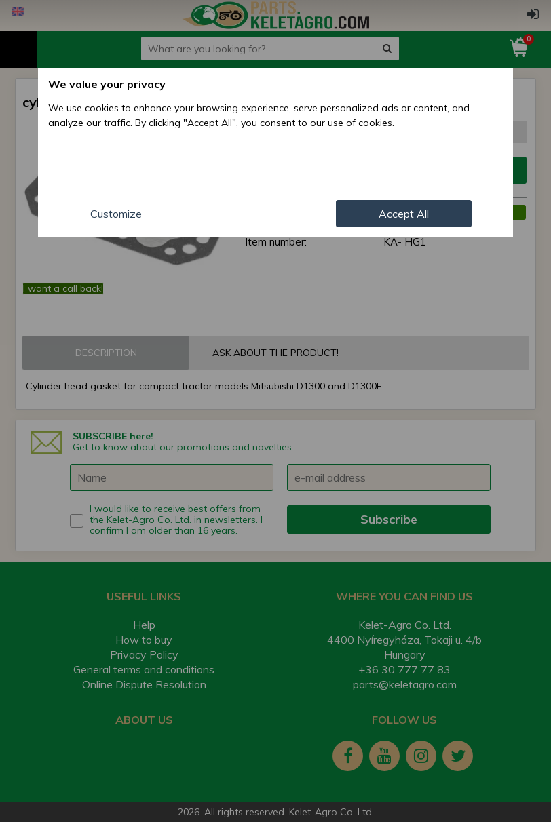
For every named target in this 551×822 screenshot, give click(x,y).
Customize (116, 213)
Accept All (404, 213)
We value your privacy (107, 84)
